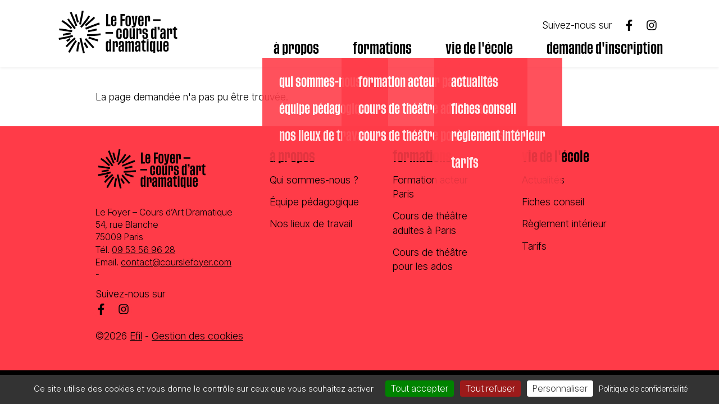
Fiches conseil (553, 202)
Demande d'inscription (605, 49)
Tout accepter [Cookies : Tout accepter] (419, 388)
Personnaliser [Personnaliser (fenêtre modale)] (560, 388)
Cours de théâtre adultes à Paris (430, 223)
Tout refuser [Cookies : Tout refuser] (490, 388)
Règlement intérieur (564, 223)
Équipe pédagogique (314, 202)
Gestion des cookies (197, 336)
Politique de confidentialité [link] (643, 388)
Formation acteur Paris (430, 187)
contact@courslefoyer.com (176, 262)
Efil (136, 336)
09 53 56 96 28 (143, 249)
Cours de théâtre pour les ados (430, 259)
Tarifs (534, 246)
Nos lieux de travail (311, 223)
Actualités (543, 180)
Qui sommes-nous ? (314, 180)
